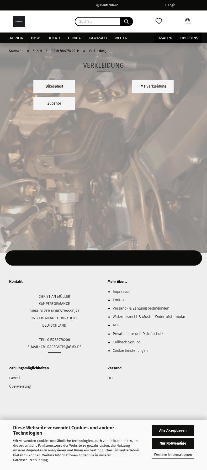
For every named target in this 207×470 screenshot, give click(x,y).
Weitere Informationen (173, 454)
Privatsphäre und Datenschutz (138, 334)
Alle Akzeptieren (173, 430)
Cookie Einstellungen (130, 350)
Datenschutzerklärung (30, 460)
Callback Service (126, 342)
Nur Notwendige (173, 443)
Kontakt (119, 300)
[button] (187, 21)
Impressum (122, 291)
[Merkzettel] (158, 21)
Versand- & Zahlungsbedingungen (141, 308)
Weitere (122, 38)
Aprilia (16, 38)
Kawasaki (98, 38)
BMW (35, 38)
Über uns (189, 38)
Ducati (53, 38)
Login (170, 5)
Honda (74, 38)
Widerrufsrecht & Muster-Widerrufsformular (149, 317)
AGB (116, 325)
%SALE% (165, 38)
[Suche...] (126, 21)
